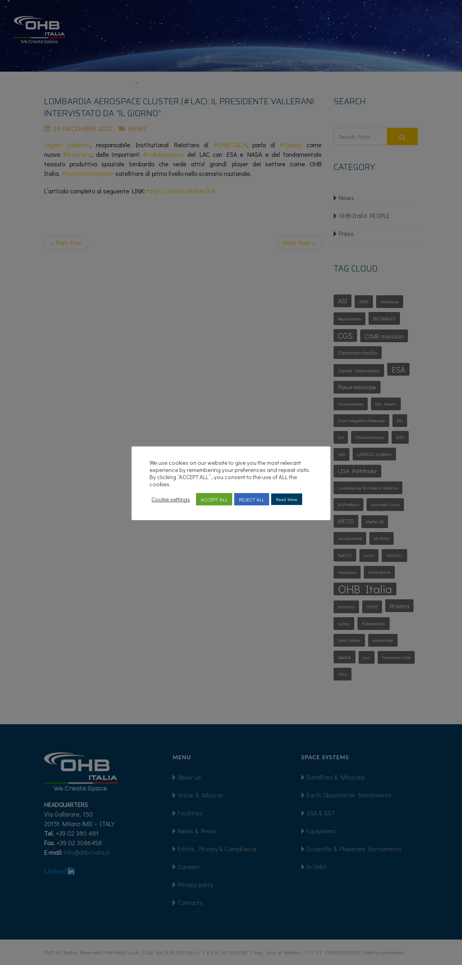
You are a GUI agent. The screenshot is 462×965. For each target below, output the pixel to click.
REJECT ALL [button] (251, 499)
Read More (286, 499)
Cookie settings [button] (170, 499)
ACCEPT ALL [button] (214, 499)
